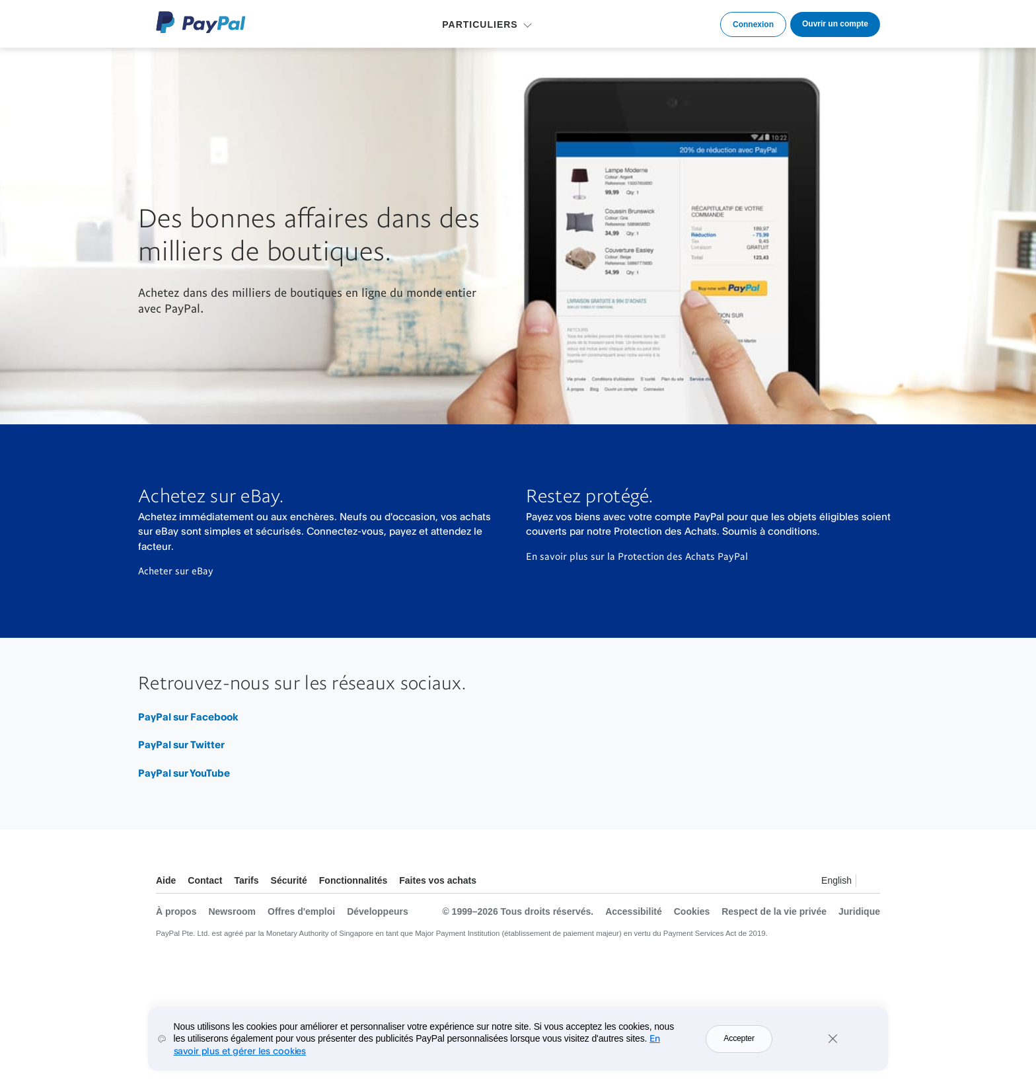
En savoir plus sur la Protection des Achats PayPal (637, 556)
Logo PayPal (201, 22)
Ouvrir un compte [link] (835, 23)
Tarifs (246, 880)
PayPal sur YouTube (184, 773)
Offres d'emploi (301, 911)
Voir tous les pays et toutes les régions (869, 882)
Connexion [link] (753, 24)
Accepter (738, 1038)
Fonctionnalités (353, 880)
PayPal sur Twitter (181, 744)
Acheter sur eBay (175, 570)
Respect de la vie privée (774, 911)
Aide (166, 880)
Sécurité (289, 880)
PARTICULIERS (479, 24)
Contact (205, 880)
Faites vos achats (437, 880)
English (836, 880)
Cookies (692, 911)
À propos (176, 911)
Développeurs (377, 911)
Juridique (859, 911)
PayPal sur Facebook (188, 717)
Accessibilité (633, 911)
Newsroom (232, 911)
